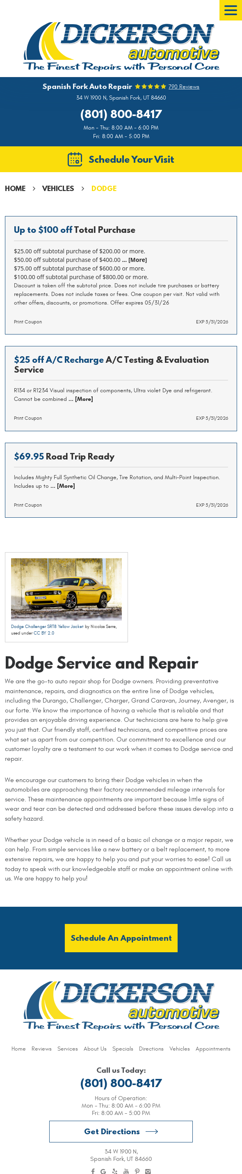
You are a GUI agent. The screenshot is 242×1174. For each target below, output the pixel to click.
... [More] (134, 260)
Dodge (103, 188)
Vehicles (58, 188)
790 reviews (184, 87)
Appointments (213, 1048)
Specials (122, 1048)
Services (67, 1048)
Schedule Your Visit (131, 159)
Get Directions (112, 1131)
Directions (151, 1048)
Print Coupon (28, 322)
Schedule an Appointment (121, 937)
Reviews (42, 1048)
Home (15, 188)
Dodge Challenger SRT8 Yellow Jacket (47, 626)
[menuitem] (18, 1049)
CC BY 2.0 (44, 633)
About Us (95, 1048)
